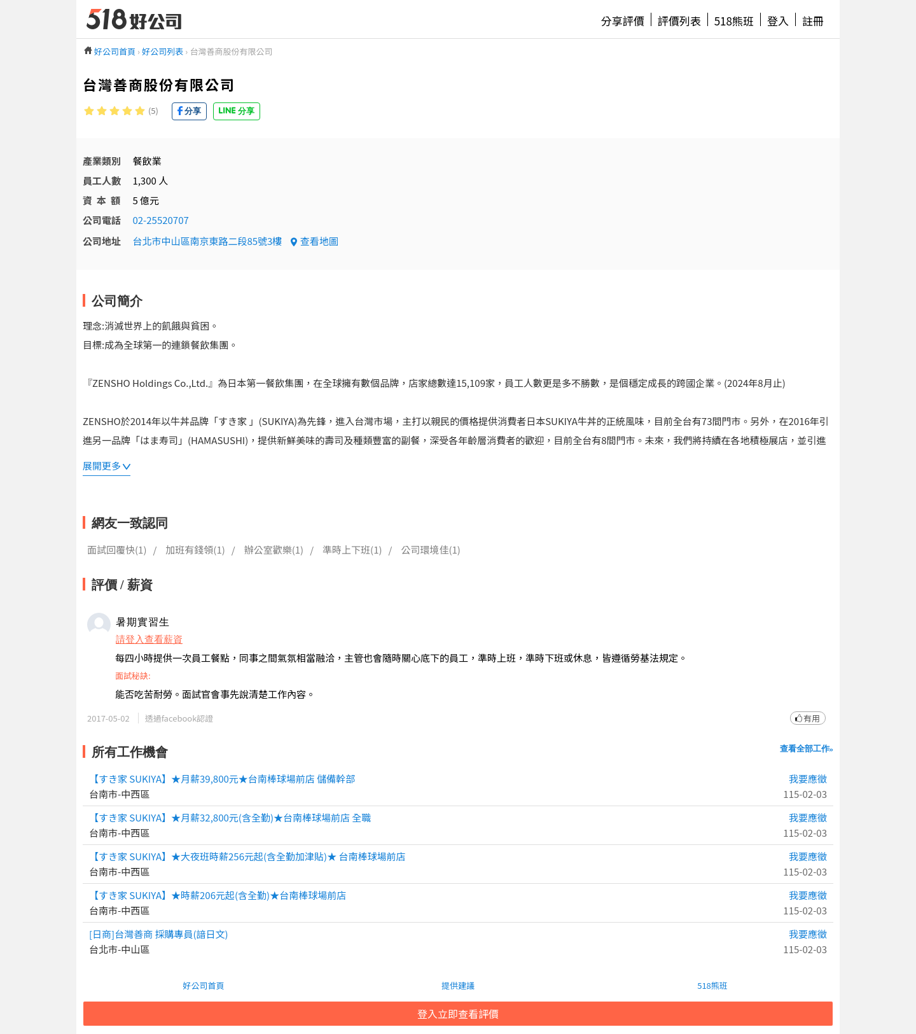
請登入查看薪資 (149, 638)
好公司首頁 (203, 985)
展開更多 (102, 465)
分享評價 (622, 20)
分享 (192, 111)
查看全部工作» (807, 748)
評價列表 (679, 20)
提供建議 (458, 985)
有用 (811, 718)
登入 (778, 20)
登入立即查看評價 (458, 1013)
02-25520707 (160, 220)
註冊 (813, 20)
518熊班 (734, 20)
